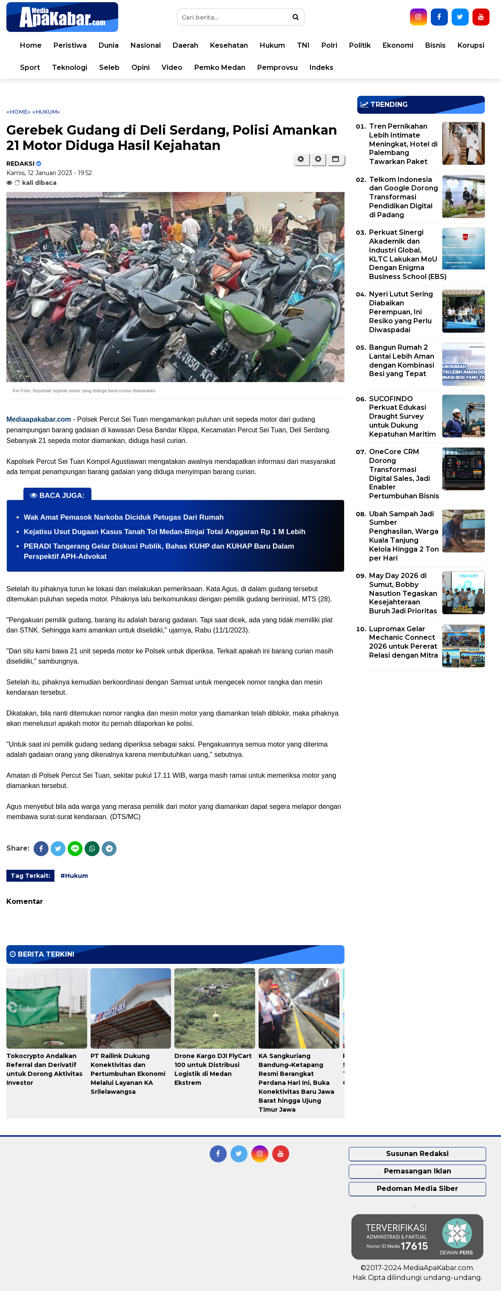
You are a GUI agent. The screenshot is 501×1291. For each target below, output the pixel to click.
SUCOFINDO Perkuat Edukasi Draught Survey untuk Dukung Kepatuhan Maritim (402, 416)
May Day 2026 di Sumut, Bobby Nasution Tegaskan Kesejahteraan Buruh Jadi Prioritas (403, 593)
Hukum (272, 45)
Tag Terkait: (30, 876)
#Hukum (74, 876)
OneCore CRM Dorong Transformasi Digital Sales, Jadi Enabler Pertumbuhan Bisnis (404, 474)
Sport (30, 67)
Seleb (109, 67)
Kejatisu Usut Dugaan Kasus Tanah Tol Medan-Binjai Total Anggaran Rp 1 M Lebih (164, 532)
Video (172, 67)
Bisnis (435, 45)
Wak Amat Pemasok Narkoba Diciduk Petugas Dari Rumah (124, 517)
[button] (335, 159)
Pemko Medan (219, 67)
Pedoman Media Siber (417, 1189)
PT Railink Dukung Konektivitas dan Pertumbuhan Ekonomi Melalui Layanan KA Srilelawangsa (128, 1073)
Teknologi (69, 67)
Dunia (109, 45)
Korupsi (471, 45)
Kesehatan (229, 45)
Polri (329, 45)
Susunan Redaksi (417, 1154)
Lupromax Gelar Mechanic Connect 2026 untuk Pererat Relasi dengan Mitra (403, 642)
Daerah (185, 45)
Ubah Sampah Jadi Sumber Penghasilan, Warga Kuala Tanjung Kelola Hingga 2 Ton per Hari (404, 536)
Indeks (321, 67)
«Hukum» (46, 111)
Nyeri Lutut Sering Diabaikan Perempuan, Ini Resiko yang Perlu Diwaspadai (401, 312)
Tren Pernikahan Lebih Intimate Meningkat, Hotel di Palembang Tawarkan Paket (403, 144)
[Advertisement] (421, 737)
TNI (303, 45)
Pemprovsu (277, 67)
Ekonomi (398, 45)
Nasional (146, 45)
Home (31, 45)
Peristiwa (70, 45)
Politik (360, 45)
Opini (140, 67)
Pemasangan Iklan (417, 1171)
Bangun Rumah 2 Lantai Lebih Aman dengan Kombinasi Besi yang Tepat (401, 360)
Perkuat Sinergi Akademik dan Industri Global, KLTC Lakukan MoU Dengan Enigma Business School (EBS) (408, 254)
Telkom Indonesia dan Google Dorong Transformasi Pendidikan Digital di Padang (403, 197)
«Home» (18, 111)
